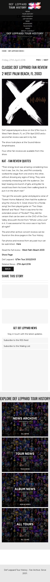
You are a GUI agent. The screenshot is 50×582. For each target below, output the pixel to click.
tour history (27, 14)
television (27, 26)
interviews (27, 23)
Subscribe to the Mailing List (17, 346)
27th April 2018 (24, 264)
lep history (27, 19)
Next (46, 60)
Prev (38, 60)
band (28, 21)
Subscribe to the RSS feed (16, 340)
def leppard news (16, 51)
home (4, 51)
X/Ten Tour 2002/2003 (25, 259)
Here (18, 244)
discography (27, 16)
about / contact (27, 31)
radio (27, 28)
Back (8, 269)
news (27, 11)
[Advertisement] (25, 316)
